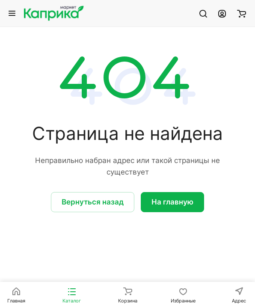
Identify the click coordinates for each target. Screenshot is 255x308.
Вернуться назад (93, 202)
